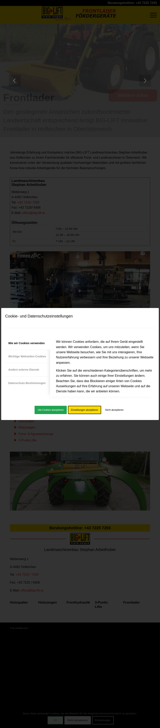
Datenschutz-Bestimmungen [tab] (27, 383)
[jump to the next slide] (145, 81)
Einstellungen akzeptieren (84, 410)
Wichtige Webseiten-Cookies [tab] (27, 356)
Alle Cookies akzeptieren (51, 410)
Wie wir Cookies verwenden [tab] (26, 343)
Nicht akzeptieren (114, 410)
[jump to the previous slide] (15, 81)
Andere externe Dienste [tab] (23, 369)
